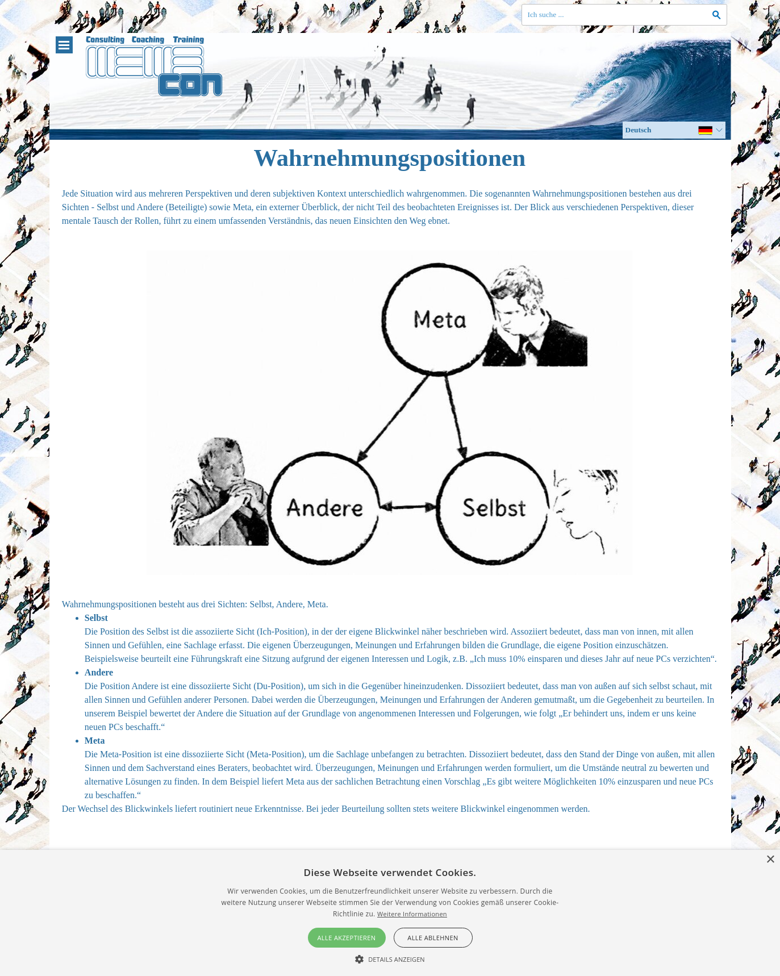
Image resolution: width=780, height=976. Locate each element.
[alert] (390, 913)
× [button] (770, 860)
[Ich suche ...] (624, 15)
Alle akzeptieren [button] (347, 937)
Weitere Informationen (412, 914)
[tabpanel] (390, 207)
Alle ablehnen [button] (432, 937)
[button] (390, 957)
